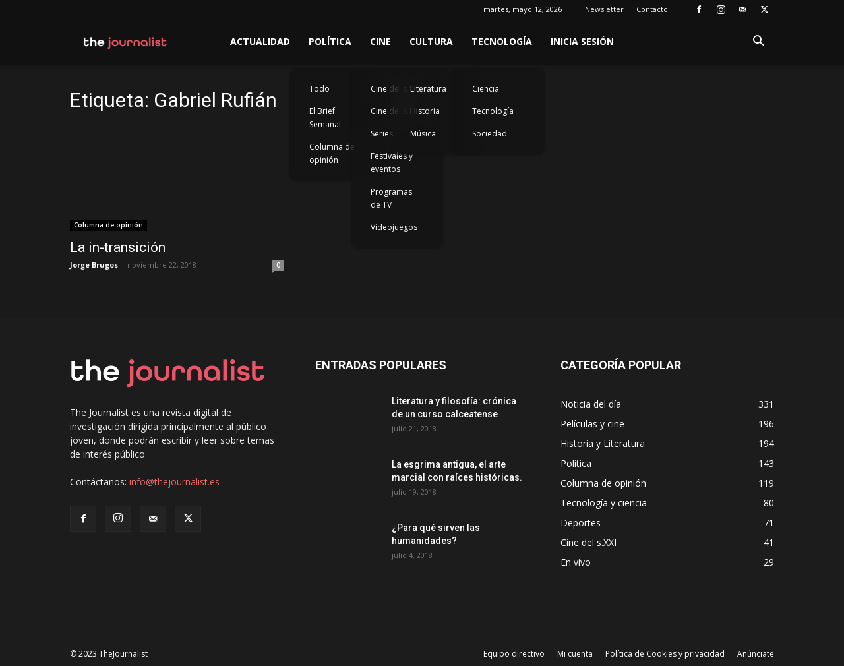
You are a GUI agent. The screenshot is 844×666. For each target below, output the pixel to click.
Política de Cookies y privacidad (665, 653)
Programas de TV (391, 198)
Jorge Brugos (94, 265)
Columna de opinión (332, 153)
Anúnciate (755, 653)
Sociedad (489, 133)
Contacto (652, 9)
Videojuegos (394, 227)
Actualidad (260, 41)
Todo (319, 88)
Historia (425, 111)
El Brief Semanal (325, 118)
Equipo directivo (514, 653)
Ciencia (485, 88)
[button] (758, 42)
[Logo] (125, 41)
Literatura (428, 88)
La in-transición (118, 247)
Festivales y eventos (392, 162)
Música (423, 133)
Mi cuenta (575, 653)
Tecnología (501, 41)
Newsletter (604, 9)
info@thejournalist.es (174, 481)
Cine (380, 41)
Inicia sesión (582, 41)
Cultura (431, 41)
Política (330, 41)
